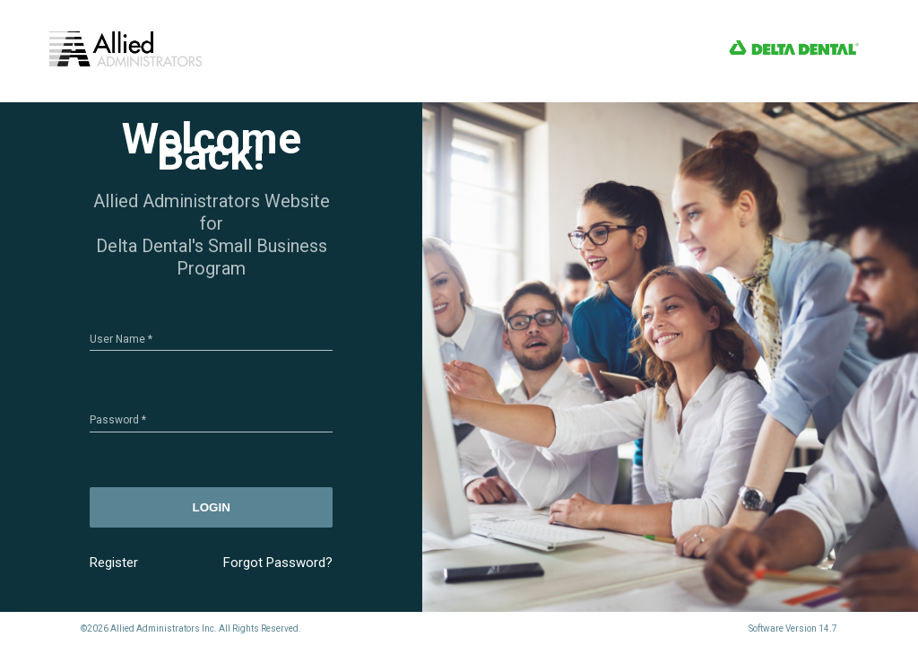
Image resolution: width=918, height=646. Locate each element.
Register (114, 562)
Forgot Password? (278, 562)
